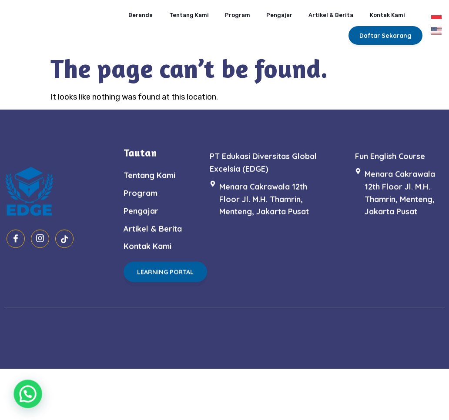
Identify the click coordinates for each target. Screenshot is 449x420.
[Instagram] (40, 266)
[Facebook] (16, 266)
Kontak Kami (378, 11)
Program (226, 11)
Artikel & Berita (320, 11)
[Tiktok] (64, 266)
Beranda (127, 11)
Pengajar (268, 11)
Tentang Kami (176, 11)
